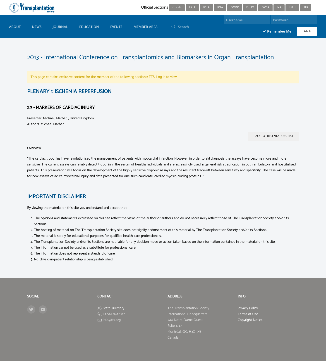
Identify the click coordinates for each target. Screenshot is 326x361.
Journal (60, 26)
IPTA (220, 7)
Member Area (146, 26)
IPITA (206, 7)
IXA (279, 7)
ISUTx (250, 7)
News (36, 26)
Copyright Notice (250, 320)
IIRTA (192, 7)
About (15, 26)
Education (89, 26)
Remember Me (277, 31)
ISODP (235, 7)
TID (306, 7)
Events (116, 26)
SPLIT (292, 7)
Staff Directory (113, 308)
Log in (306, 31)
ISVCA (265, 7)
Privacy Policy (248, 308)
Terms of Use (248, 314)
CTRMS (177, 7)
